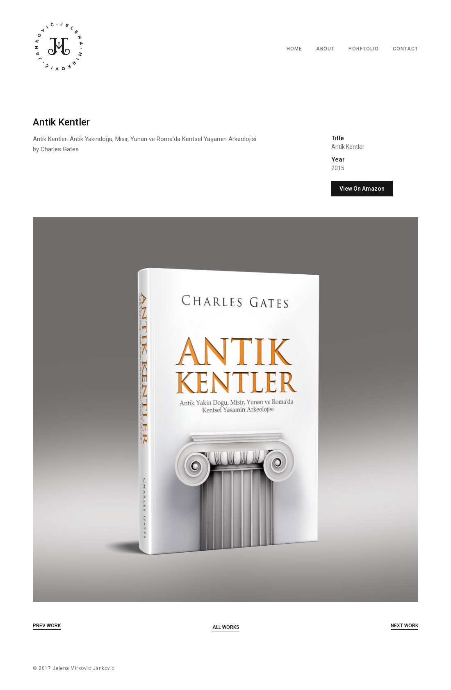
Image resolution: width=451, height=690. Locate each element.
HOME (294, 49)
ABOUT (325, 49)
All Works (225, 627)
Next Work (404, 626)
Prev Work (47, 626)
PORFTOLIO (363, 49)
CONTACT (405, 49)
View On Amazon (362, 188)
